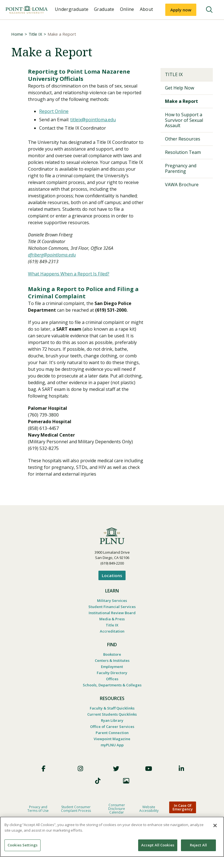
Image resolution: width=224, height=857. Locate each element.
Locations (112, 575)
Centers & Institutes (112, 660)
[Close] (215, 825)
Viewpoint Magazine (112, 738)
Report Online (54, 111)
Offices (112, 678)
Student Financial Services (112, 606)
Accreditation (112, 631)
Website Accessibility (149, 809)
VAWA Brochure (182, 184)
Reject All (198, 845)
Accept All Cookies (157, 845)
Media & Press (112, 618)
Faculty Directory (112, 672)
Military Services (112, 600)
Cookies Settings (22, 845)
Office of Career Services (112, 726)
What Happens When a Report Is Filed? (68, 274)
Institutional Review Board (112, 612)
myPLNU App (112, 744)
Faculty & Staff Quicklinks (112, 708)
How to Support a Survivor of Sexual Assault (184, 120)
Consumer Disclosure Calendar (116, 809)
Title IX (35, 34)
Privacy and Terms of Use (38, 809)
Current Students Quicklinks (112, 714)
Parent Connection (112, 732)
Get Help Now (179, 88)
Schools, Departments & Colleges (112, 684)
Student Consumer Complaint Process (76, 809)
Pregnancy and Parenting (180, 168)
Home (17, 34)
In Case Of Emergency (183, 807)
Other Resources (182, 139)
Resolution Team (183, 152)
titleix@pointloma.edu (93, 120)
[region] (112, 837)
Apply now (180, 10)
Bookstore (112, 654)
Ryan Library (112, 720)
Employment (112, 666)
